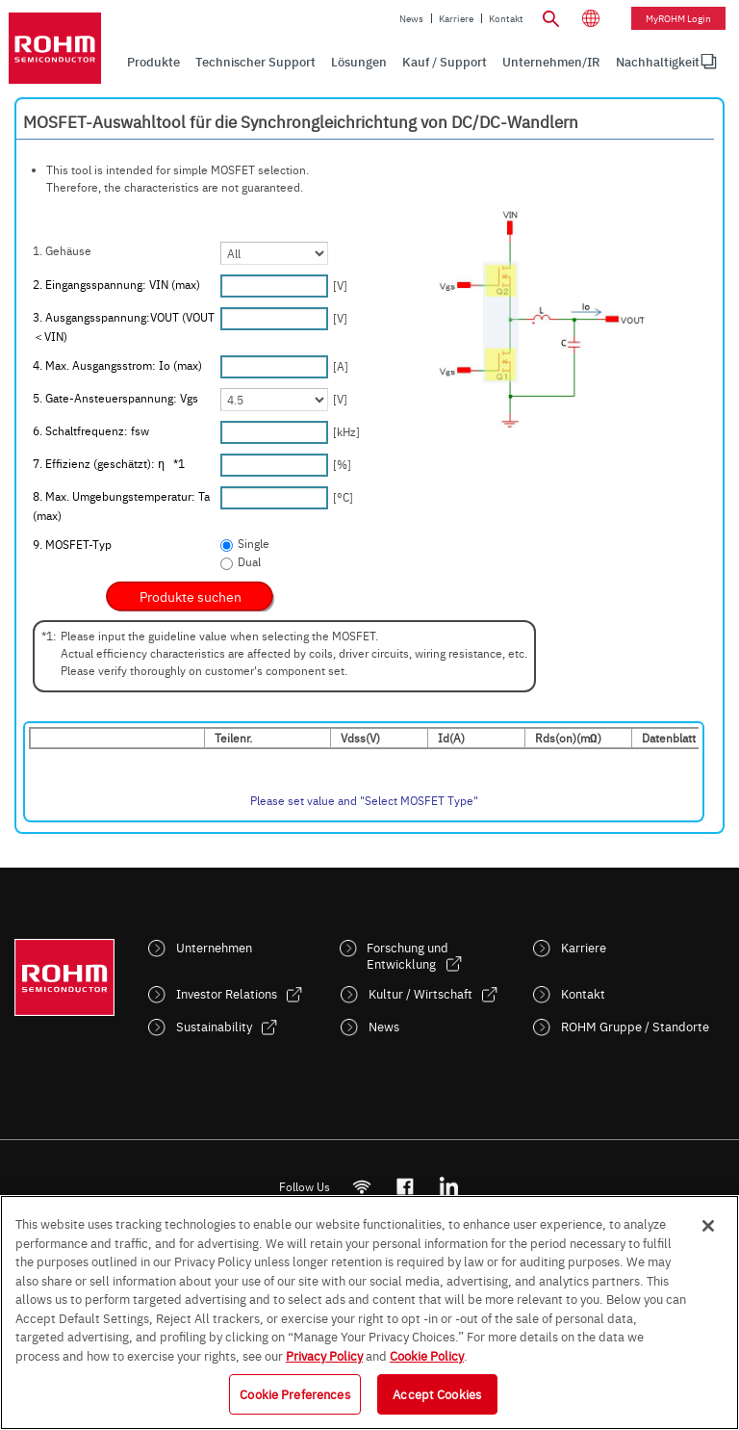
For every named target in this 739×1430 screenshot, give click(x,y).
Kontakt (506, 18)
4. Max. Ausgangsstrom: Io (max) (117, 365)
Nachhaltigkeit (658, 61)
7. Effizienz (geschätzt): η (109, 463)
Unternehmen (214, 947)
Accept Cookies (437, 1393)
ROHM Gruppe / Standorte (635, 1026)
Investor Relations (226, 993)
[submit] (190, 596)
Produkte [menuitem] (153, 61)
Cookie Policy (427, 1355)
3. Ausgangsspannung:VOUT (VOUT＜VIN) (124, 326)
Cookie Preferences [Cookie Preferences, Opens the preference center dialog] (294, 1393)
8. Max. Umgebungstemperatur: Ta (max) (121, 505)
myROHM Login (678, 18)
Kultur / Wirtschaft (420, 993)
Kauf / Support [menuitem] (444, 61)
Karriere (456, 18)
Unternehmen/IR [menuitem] (551, 61)
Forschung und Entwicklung (407, 955)
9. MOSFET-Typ (72, 544)
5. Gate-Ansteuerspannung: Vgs (115, 397)
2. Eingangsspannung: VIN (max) (116, 284)
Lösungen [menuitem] (359, 61)
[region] (369, 1312)
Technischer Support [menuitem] (255, 61)
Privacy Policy (324, 1355)
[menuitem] (657, 61)
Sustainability (214, 1026)
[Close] (708, 1226)
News (411, 18)
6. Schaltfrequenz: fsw (91, 430)
